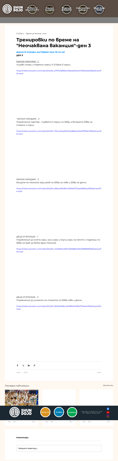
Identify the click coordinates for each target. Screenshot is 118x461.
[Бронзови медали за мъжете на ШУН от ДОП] (59, 399)
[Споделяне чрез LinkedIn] (29, 365)
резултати (32, 10)
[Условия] (59, 412)
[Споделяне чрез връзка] (34, 365)
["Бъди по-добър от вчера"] (96, 399)
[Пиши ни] (45, 412)
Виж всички (108, 385)
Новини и (32, 8)
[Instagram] (108, 416)
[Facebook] (108, 409)
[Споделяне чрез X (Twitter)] (23, 365)
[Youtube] (108, 412)
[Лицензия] (72, 412)
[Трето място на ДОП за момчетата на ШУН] (21, 399)
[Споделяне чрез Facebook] (17, 365)
